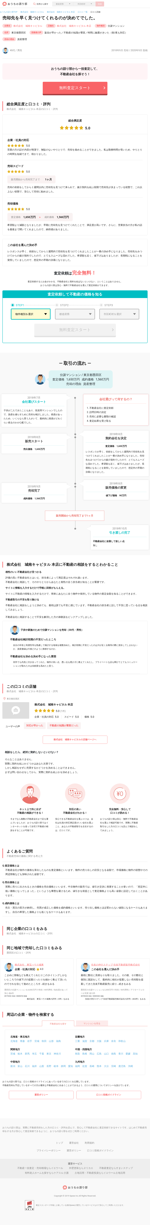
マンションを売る (92, 1023)
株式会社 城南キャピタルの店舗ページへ (75, 739)
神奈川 (57, 1053)
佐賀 (84, 1066)
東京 (48, 1053)
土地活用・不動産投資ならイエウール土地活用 (100, 1172)
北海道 (14, 1041)
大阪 (99, 1041)
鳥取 (77, 1053)
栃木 (20, 1053)
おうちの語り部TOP (8, 12)
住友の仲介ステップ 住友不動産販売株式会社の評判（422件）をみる (115, 999)
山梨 (41, 1066)
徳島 (113, 1053)
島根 (84, 1053)
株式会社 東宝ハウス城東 (29, 964)
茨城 (12, 1053)
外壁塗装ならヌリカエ (81, 1168)
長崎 (92, 1066)
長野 (48, 1066)
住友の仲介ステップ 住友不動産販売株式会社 (115, 964)
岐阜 (56, 1066)
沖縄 (130, 1066)
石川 (27, 1066)
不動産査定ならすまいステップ (116, 1168)
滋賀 (84, 1041)
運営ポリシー (41, 1094)
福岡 (77, 1066)
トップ (59, 1142)
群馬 (27, 1053)
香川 (120, 1053)
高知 (135, 1053)
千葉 (41, 1053)
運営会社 (74, 1142)
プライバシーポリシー (49, 1150)
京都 (92, 1041)
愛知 (70, 1066)
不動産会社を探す (58, 1024)
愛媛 (128, 1053)
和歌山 (122, 1041)
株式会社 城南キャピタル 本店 (61, 12)
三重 (77, 1041)
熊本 (99, 1066)
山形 (51, 1041)
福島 (58, 1041)
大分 (106, 1066)
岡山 (92, 1053)
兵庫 (106, 1041)
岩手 (29, 1041)
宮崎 (113, 1066)
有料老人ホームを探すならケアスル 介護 (47, 1172)
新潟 (12, 1066)
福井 (34, 1066)
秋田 (44, 1041)
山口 (106, 1053)
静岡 (63, 1066)
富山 (20, 1066)
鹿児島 (122, 1066)
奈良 (113, 1041)
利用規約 (89, 1142)
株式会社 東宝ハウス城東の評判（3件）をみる (48, 999)
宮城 (36, 1041)
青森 (22, 1041)
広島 (99, 1053)
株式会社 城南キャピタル (32, 12)
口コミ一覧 (83, 12)
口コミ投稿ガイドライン (108, 1094)
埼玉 (34, 1053)
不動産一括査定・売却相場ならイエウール (40, 1168)
